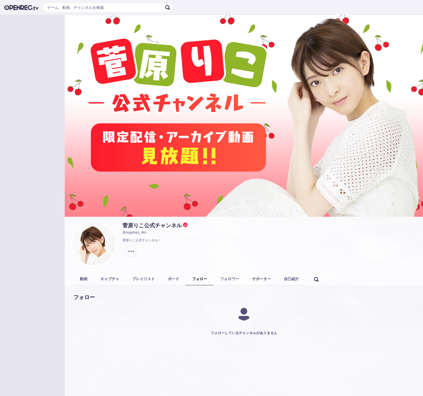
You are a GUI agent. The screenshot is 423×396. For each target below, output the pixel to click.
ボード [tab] (173, 279)
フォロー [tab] (199, 279)
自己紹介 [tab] (291, 279)
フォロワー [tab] (229, 279)
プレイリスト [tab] (143, 279)
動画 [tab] (83, 279)
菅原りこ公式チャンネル (152, 225)
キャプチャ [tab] (109, 279)
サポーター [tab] (261, 279)
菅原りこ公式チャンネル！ (141, 240)
